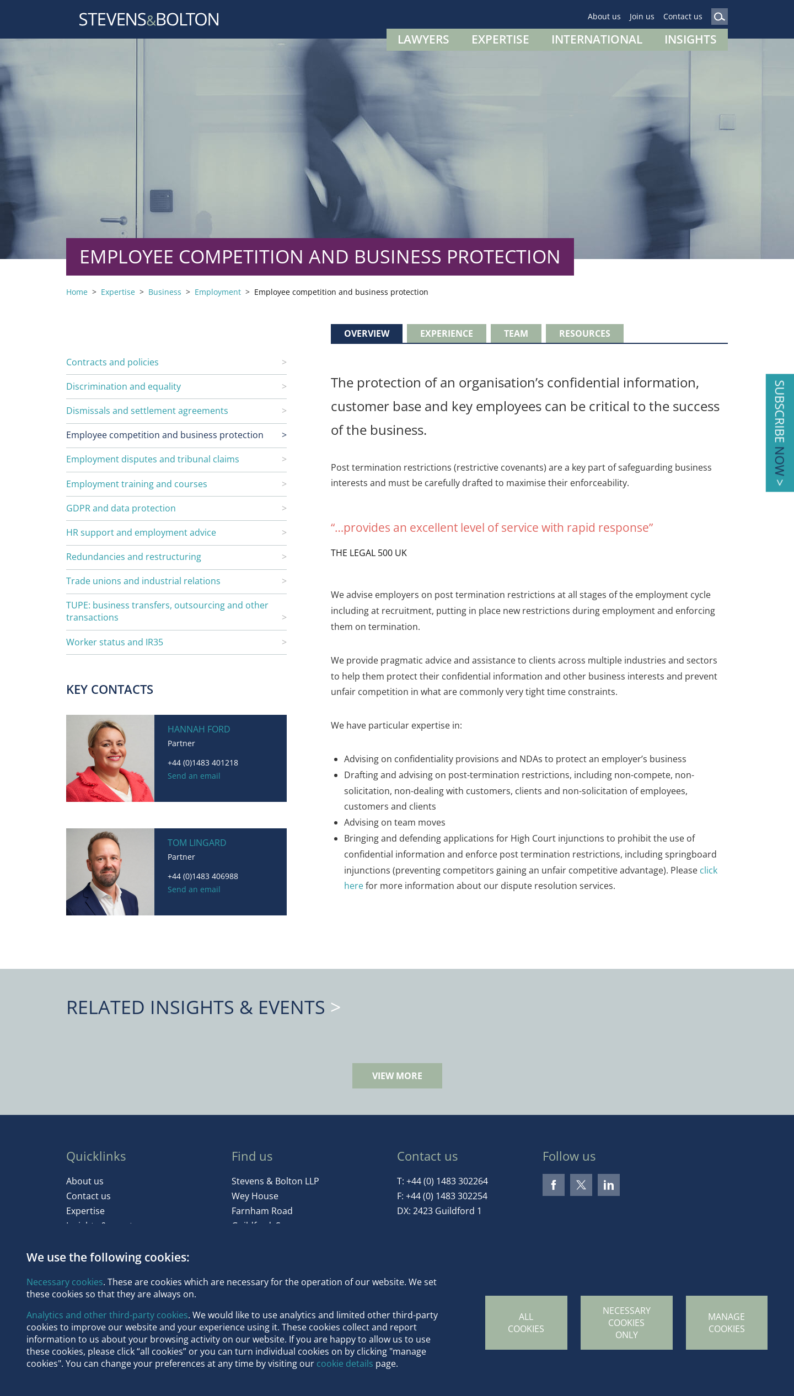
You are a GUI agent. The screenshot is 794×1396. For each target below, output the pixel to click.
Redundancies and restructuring (133, 557)
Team (516, 333)
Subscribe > (779, 433)
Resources (584, 333)
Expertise (500, 39)
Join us (642, 16)
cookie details (344, 1363)
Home (77, 292)
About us (604, 16)
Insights (690, 39)
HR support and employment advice (141, 532)
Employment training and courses (136, 484)
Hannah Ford (199, 729)
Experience (446, 333)
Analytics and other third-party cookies (107, 1315)
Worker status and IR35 (114, 642)
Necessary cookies (64, 1282)
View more (397, 1076)
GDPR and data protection (121, 508)
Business (164, 292)
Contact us (682, 16)
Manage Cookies (726, 1323)
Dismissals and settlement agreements (147, 411)
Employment (218, 292)
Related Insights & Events (195, 1007)
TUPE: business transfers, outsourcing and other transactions (167, 611)
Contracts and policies (112, 362)
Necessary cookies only (627, 1323)
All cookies (526, 1323)
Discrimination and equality (123, 386)
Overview (366, 333)
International (596, 39)
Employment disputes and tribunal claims (152, 459)
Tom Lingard (197, 843)
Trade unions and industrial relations (143, 581)
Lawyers (423, 39)
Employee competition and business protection (165, 435)
